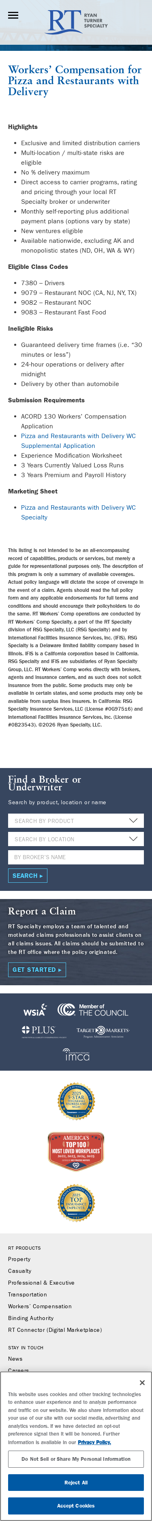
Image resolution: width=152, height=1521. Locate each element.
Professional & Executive (41, 1283)
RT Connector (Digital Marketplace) (55, 1330)
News (15, 1359)
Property (19, 1259)
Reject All (76, 1483)
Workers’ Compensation (66, 70)
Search (25, 875)
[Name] (76, 857)
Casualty (19, 1271)
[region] (76, 1446)
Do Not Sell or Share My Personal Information (76, 1459)
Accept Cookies (76, 1506)
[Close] (142, 1383)
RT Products (24, 1248)
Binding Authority (31, 1318)
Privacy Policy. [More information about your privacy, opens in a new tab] (94, 1442)
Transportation (27, 1295)
